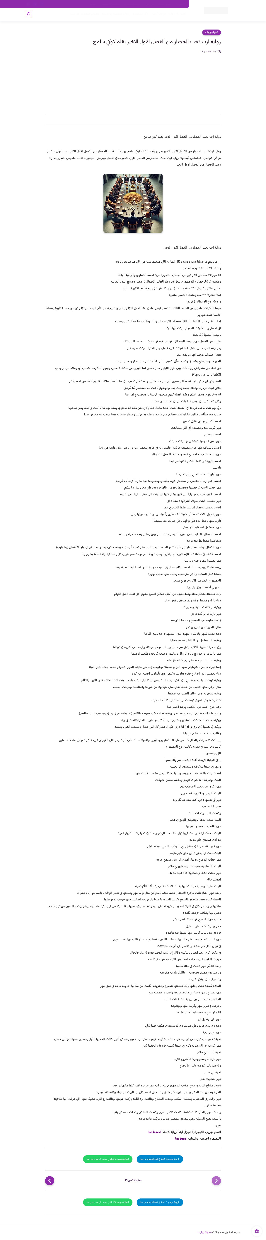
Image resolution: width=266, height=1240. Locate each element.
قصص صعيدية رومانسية (83, 15)
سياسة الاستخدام (132, 4)
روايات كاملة (158, 15)
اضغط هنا (154, 1132)
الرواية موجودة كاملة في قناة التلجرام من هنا (159, 1159)
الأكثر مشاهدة (140, 15)
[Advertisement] (133, 81)
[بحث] (28, 15)
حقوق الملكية (165, 4)
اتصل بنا (180, 4)
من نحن (150, 4)
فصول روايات (211, 32)
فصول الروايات (176, 15)
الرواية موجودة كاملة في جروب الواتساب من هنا (108, 1159)
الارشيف (93, 4)
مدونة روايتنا (205, 1232)
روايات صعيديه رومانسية (114, 15)
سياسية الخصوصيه (111, 4)
